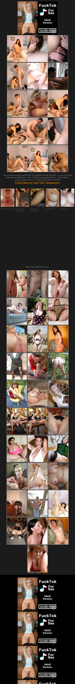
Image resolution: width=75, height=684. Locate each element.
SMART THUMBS (42, 528)
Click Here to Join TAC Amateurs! (37, 183)
